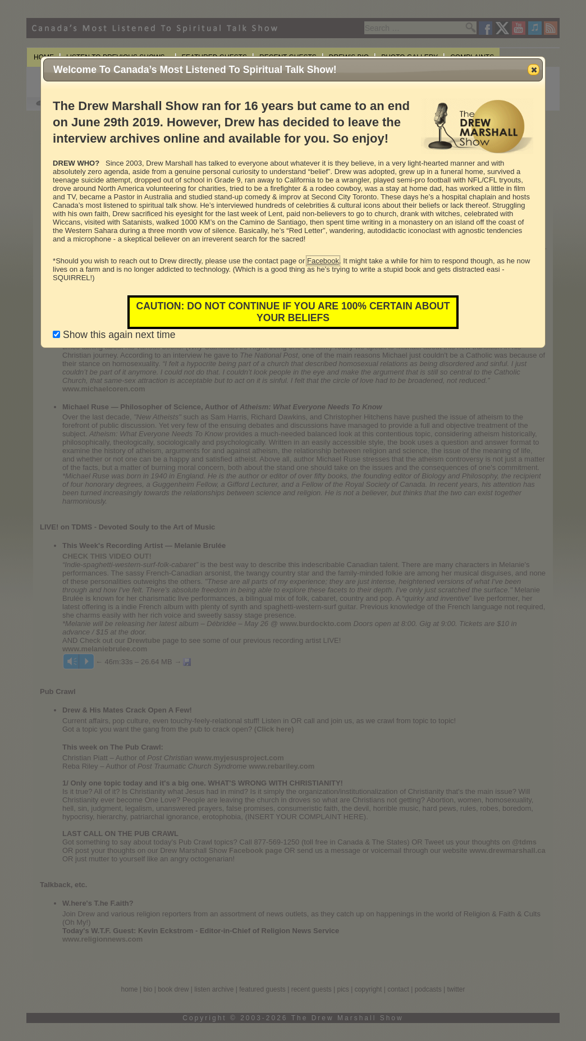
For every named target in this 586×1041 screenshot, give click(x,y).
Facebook (323, 261)
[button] (533, 69)
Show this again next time (114, 334)
